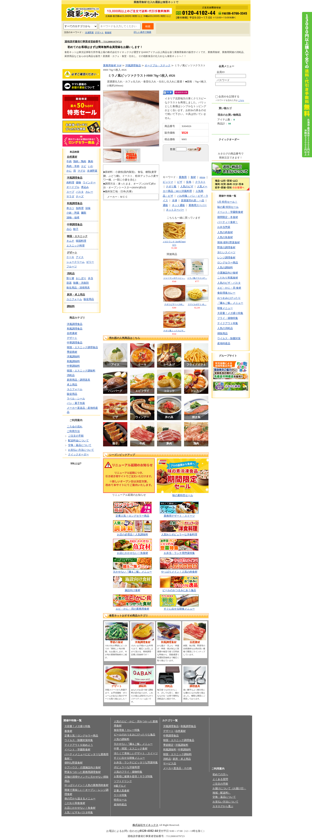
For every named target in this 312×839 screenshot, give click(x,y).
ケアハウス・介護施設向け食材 (82, 767)
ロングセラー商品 (227, 262)
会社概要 (100, 818)
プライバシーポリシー (121, 818)
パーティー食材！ (227, 222)
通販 (165, 205)
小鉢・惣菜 (72, 212)
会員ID (221, 71)
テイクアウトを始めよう (78, 744)
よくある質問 (220, 779)
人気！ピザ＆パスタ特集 (78, 812)
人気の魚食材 (225, 237)
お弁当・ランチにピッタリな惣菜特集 (136, 762)
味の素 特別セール (228, 206)
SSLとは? (75, 463)
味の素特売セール (182, 495)
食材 (193, 177)
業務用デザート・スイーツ (179, 515)
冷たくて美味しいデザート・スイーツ (136, 753)
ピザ (179, 181)
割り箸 (70, 278)
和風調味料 (73, 361)
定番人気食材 (121, 790)
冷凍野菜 (89, 32)
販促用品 (89, 299)
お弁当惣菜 (223, 227)
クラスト (200, 181)
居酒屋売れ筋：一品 (192, 200)
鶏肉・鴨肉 (79, 161)
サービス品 (169, 763)
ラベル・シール (76, 398)
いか (90, 166)
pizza (202, 177)
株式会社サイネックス (145, 824)
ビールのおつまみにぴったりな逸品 (134, 734)
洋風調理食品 (74, 177)
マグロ (81, 170)
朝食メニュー (225, 308)
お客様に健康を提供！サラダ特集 (133, 776)
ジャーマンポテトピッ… (174, 278)
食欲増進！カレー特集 (127, 730)
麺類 (83, 212)
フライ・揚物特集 (227, 318)
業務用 (183, 177)
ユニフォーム (74, 299)
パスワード (223, 80)
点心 (69, 229)
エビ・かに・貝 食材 (229, 287)
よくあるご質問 (192, 28)
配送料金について (78, 440)
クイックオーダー (78, 454)
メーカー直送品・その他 (177, 768)
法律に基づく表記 (147, 818)
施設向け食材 (132, 590)
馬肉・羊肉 (72, 166)
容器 (69, 282)
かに (69, 170)
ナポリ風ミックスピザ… (174, 331)
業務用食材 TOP (112, 65)
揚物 (78, 182)
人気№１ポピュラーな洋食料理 (179, 534)
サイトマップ (236, 28)
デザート (99, 32)
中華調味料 (73, 365)
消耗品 (71, 273)
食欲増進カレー (226, 292)
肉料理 (70, 182)
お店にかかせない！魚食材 (132, 553)
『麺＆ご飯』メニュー (230, 302)
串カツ (70, 208)
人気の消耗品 (225, 328)
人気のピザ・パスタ (229, 282)
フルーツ (71, 266)
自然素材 (72, 156)
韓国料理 (81, 240)
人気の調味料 (225, 267)
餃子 (75, 229)
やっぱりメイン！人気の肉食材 (179, 571)
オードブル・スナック (158, 65)
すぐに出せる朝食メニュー (179, 608)
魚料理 (80, 208)
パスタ (80, 191)
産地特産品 (223, 343)
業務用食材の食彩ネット (81, 12)
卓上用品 (72, 384)
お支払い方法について (81, 449)
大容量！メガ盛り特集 (230, 313)
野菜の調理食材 (226, 247)
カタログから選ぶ (223, 806)
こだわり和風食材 (227, 277)
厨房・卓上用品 (76, 294)
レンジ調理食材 (226, 257)
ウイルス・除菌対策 (229, 338)
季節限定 (168, 744)
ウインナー (89, 182)
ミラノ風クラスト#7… (197, 278)
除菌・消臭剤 (81, 282)
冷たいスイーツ (226, 252)
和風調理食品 (74, 203)
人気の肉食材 (225, 232)
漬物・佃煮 (72, 217)
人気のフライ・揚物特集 (128, 771)
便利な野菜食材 (73, 762)
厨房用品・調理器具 (78, 379)
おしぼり (81, 278)
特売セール (120, 799)
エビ (83, 166)
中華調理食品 (74, 224)
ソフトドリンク (123, 781)
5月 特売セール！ (227, 201)
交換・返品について (79, 445)
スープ (70, 191)
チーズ (80, 196)
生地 (188, 181)
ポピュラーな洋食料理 (127, 767)
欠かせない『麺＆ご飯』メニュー (132, 571)
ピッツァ (168, 181)
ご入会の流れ (74, 426)
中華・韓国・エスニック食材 (130, 748)
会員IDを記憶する (228, 96)
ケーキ (70, 257)
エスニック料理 (75, 245)
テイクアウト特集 (227, 323)
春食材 (108, 32)
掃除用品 (222, 333)
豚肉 (90, 161)
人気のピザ (186, 186)
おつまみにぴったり (229, 297)
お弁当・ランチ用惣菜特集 (179, 553)
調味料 (71, 306)
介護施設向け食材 (227, 272)
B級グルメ (120, 785)
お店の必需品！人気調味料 (132, 534)
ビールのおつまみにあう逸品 (179, 590)
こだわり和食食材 (74, 803)
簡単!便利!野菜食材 (228, 242)
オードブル (72, 187)
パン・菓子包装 (76, 403)
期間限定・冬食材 (227, 217)
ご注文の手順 (76, 435)
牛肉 (69, 161)
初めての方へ (169, 28)
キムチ (70, 240)
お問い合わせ (215, 28)
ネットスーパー (175, 209)
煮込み (85, 187)
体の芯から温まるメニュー (80, 798)
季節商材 (72, 351)
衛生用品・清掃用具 (78, 287)
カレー (89, 191)
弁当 (90, 278)
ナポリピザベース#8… (174, 304)
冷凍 (174, 200)
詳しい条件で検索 (142, 32)
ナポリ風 (171, 186)
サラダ (70, 196)
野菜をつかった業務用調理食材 (82, 772)
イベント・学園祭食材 (230, 211)
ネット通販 (178, 205)
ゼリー (90, 261)
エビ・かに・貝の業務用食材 (132, 608)
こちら (241, 100)
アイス (80, 257)
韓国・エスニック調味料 (81, 370)
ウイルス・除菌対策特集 (78, 740)
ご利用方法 (73, 431)
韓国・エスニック (77, 236)
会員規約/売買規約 (172, 818)
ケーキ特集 (120, 795)
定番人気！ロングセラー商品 (132, 515)
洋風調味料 (73, 356)
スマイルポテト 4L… (197, 304)
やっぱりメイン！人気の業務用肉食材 (86, 785)
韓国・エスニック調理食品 (82, 347)
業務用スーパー (198, 205)
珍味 (88, 208)
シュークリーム (75, 261)
